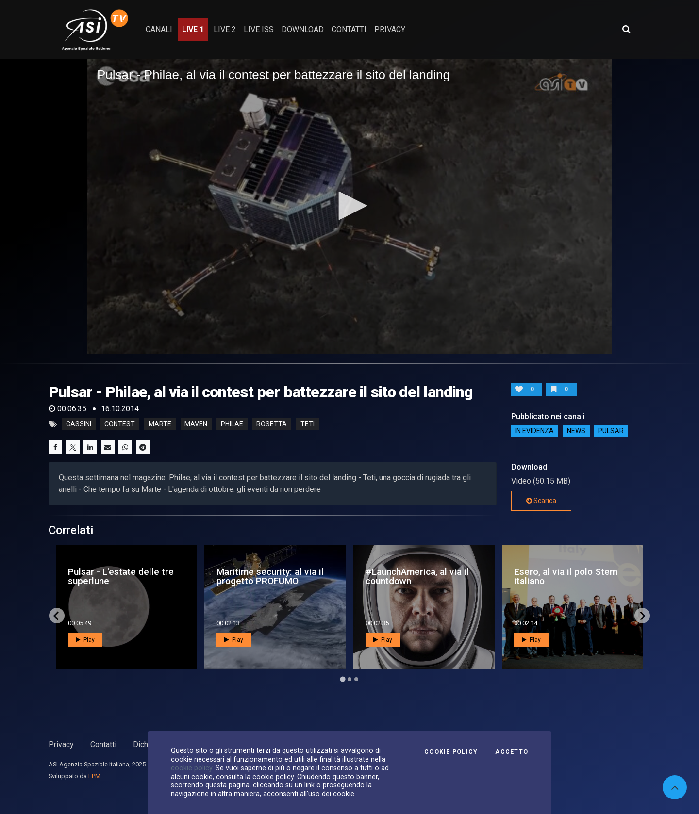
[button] (349, 205)
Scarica (541, 501)
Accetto (511, 752)
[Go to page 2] (349, 679)
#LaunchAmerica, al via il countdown (417, 576)
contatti (349, 29)
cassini (78, 424)
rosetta (271, 424)
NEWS (576, 431)
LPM (94, 776)
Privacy (61, 744)
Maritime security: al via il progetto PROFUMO (270, 576)
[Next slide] (642, 615)
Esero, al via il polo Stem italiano (565, 576)
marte (160, 424)
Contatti (103, 744)
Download (303, 29)
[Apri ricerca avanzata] (626, 29)
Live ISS (259, 29)
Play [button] (85, 639)
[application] (349, 206)
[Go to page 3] (356, 679)
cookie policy (191, 768)
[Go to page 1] (342, 679)
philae (232, 424)
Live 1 (193, 29)
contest (119, 424)
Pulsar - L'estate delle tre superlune (121, 576)
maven (195, 424)
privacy (389, 29)
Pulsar (611, 431)
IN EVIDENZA (534, 431)
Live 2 (225, 29)
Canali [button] (159, 29)
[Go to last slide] (57, 615)
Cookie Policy (451, 752)
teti (307, 424)
